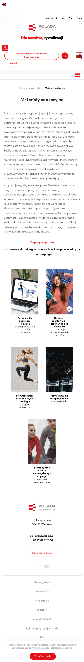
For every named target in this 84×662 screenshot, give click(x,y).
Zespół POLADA (42, 619)
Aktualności (42, 592)
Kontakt (13, 63)
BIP (42, 638)
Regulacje (42, 610)
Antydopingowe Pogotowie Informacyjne (31, 56)
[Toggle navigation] (77, 75)
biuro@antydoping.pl (42, 536)
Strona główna (26, 88)
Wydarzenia (42, 601)
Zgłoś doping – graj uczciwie (42, 628)
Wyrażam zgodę (42, 656)
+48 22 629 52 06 (42, 540)
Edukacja (39, 88)
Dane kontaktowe (42, 553)
